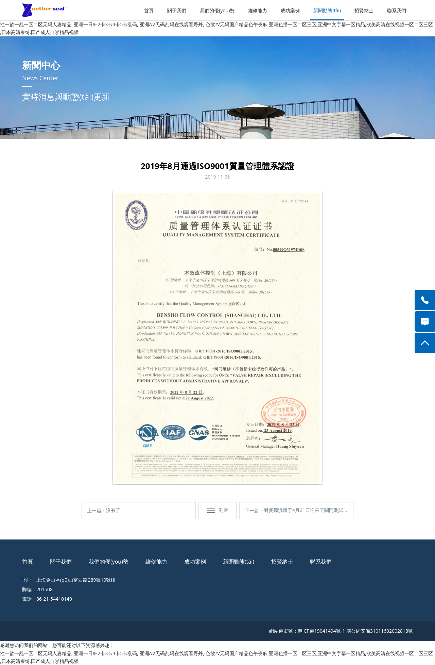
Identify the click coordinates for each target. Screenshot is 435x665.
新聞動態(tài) (327, 10)
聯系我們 (396, 10)
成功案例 (290, 10)
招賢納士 (363, 10)
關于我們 (176, 10)
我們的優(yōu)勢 (217, 10)
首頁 (149, 10)
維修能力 (257, 10)
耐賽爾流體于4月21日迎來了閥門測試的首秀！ (306, 513)
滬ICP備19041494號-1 (321, 631)
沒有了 (113, 510)
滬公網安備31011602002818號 (379, 631)
